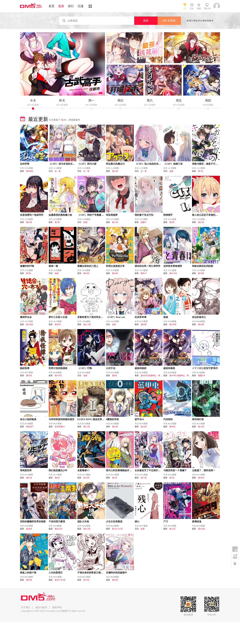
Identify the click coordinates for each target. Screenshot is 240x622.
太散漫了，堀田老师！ (203, 470)
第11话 (115, 222)
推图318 (201, 375)
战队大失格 (83, 521)
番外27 (144, 273)
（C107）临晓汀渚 (172, 164)
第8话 (114, 375)
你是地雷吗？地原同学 (31, 215)
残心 (137, 521)
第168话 (29, 324)
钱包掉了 (30, 426)
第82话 (29, 375)
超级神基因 (140, 368)
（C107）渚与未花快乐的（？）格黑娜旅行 (71, 164)
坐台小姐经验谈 (28, 419)
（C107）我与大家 (86, 164)
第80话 (115, 580)
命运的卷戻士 (199, 317)
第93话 (29, 222)
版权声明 (57, 607)
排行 (71, 6)
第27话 (201, 222)
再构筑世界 (26, 470)
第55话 (115, 171)
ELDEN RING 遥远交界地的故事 (94, 419)
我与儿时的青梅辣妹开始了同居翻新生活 (127, 470)
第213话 (86, 529)
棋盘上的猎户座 (28, 572)
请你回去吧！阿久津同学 (147, 266)
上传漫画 (235, 556)
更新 (61, 6)
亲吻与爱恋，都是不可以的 (206, 164)
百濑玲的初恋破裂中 (116, 572)
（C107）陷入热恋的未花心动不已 (152, 164)
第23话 (201, 324)
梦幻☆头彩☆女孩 (58, 317)
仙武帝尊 (24, 164)
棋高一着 (53, 266)
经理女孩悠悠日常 (115, 266)
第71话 (144, 478)
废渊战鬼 (196, 521)
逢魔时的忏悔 (27, 266)
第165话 (201, 529)
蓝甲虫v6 (139, 419)
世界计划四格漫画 (58, 368)
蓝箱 (165, 317)
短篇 (171, 171)
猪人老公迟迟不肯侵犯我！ (206, 215)
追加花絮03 (60, 426)
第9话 (57, 478)
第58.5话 (58, 529)
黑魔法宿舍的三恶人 (87, 266)
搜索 (145, 20)
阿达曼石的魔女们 (115, 164)
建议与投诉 (41, 607)
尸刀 (165, 521)
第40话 (58, 324)
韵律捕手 (168, 215)
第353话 (58, 375)
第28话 (201, 273)
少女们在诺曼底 (114, 521)
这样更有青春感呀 (172, 266)
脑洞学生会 (26, 317)
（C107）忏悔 (84, 368)
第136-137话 (117, 529)
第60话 (115, 273)
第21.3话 (87, 324)
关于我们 (25, 607)
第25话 (115, 426)
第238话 (172, 324)
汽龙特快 (168, 419)
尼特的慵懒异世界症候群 (33, 521)
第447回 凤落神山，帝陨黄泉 (153, 375)
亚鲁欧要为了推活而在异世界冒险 (94, 317)
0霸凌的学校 (112, 419)
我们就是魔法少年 (58, 470)
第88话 (144, 324)
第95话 (29, 580)
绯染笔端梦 (112, 215)
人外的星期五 (56, 572)
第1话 (200, 171)
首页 (51, 6)
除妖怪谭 (24, 368)
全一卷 (58, 171)
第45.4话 (173, 273)
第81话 (29, 478)
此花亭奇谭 (140, 317)
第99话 (172, 426)
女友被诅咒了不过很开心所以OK (152, 470)
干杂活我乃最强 (57, 521)
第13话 (201, 426)
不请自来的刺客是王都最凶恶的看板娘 (97, 572)
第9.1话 (86, 426)
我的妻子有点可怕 (144, 215)
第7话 (57, 222)
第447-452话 (60, 580)
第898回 (29, 171)
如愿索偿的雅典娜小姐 (60, 215)
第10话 (86, 478)
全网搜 (169, 20)
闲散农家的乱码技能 (202, 266)
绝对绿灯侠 (198, 419)
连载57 (144, 222)
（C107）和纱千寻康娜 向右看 (93, 215)
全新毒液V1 (83, 470)
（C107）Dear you (115, 317)
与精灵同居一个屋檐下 (175, 470)
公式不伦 (110, 368)
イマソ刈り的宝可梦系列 (205, 368)
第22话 (144, 426)
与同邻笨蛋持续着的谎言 (61, 419)
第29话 (86, 273)
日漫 (81, 6)
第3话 (171, 222)
